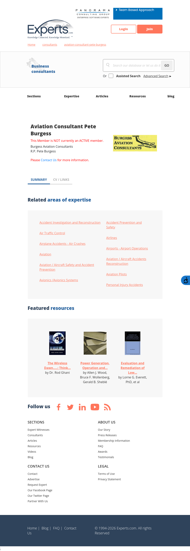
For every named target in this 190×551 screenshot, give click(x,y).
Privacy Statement (109, 479)
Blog (30, 457)
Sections (34, 96)
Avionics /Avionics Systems (58, 280)
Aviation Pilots (116, 274)
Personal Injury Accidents (124, 285)
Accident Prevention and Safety (124, 224)
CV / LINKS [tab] (61, 179)
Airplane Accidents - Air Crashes (62, 244)
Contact (32, 474)
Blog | (46, 528)
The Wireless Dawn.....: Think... (57, 365)
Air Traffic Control (52, 233)
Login (123, 29)
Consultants (35, 435)
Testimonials (106, 457)
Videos (32, 451)
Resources (137, 96)
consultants (49, 44)
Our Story (104, 430)
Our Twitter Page (38, 496)
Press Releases (107, 435)
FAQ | (57, 528)
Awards (102, 451)
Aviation (45, 254)
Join (150, 29)
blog (171, 96)
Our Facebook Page (40, 490)
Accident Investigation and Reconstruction (70, 222)
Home (32, 44)
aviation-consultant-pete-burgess (85, 44)
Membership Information (114, 440)
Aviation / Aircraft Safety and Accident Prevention (66, 267)
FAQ (100, 446)
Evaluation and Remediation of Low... (133, 368)
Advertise (34, 479)
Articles (102, 96)
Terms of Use (106, 474)
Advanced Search (155, 76)
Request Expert (37, 485)
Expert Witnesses (39, 430)
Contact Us (49, 160)
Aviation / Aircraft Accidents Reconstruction (126, 261)
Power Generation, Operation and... (95, 365)
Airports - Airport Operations (127, 248)
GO (166, 65)
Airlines (111, 238)
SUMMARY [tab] (39, 179)
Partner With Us (38, 501)
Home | (33, 528)
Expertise (71, 96)
